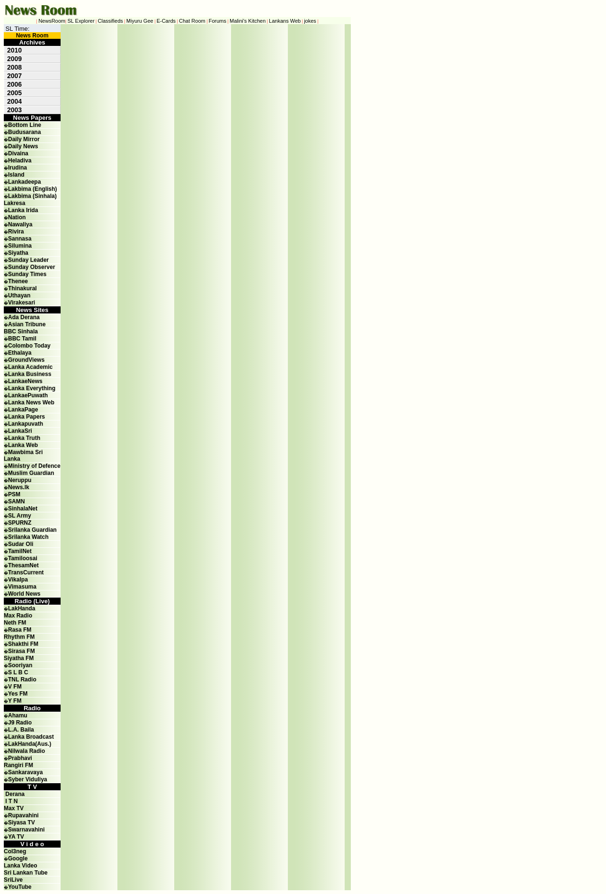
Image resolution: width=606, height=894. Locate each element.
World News (24, 593)
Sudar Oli (20, 544)
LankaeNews (25, 381)
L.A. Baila (21, 729)
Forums (217, 21)
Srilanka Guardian (32, 530)
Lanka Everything (31, 388)
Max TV (14, 808)
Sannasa (19, 238)
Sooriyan (20, 665)
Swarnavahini (26, 829)
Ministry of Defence (34, 466)
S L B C (18, 672)
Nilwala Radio (26, 751)
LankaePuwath (28, 395)
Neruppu (19, 480)
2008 (14, 67)
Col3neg (15, 851)
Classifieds (110, 21)
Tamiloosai (22, 558)
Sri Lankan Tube (25, 872)
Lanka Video (20, 865)
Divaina (18, 153)
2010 (14, 50)
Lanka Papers (26, 416)
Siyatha (18, 253)
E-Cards (166, 21)
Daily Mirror (24, 139)
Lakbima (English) (32, 189)
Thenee (18, 281)
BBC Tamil (22, 338)
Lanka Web (23, 445)
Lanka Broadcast (31, 736)
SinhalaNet (22, 508)
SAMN (16, 501)
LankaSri (20, 431)
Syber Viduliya (27, 779)
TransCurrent (26, 572)
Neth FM (15, 622)
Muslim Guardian (31, 473)
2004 (14, 101)
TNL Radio (22, 679)
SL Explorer (81, 21)
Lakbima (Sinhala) (32, 196)
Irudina (17, 167)
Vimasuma (22, 586)
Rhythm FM (19, 637)
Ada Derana (24, 317)
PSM (14, 494)
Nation (17, 217)
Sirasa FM (21, 651)
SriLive (13, 879)
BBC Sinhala (21, 331)
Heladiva (19, 160)
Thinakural (22, 288)
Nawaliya (20, 224)
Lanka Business (29, 374)
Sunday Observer (31, 267)
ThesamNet (23, 565)
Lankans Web (285, 21)
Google (17, 858)
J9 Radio (20, 722)
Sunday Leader (28, 260)
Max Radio (18, 615)
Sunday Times (27, 274)
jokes (310, 21)
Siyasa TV (21, 822)
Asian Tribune (26, 324)
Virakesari (21, 302)
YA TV (16, 836)
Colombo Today (29, 345)
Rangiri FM (18, 765)
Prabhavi (20, 758)
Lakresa (14, 203)
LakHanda (21, 608)
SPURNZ (19, 522)
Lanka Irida (23, 210)
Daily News (23, 146)
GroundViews (26, 360)
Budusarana (24, 132)
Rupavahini (23, 815)
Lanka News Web (31, 402)
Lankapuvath (25, 423)
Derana (14, 794)
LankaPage (23, 409)
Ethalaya (19, 352)
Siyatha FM (19, 658)
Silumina (20, 245)
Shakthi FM (23, 644)
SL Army (19, 515)
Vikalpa (18, 579)
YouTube (20, 887)
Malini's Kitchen (248, 21)
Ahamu (17, 715)
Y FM (14, 700)
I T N (11, 801)
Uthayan (19, 295)
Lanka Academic (30, 367)
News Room (32, 35)
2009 (14, 59)
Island (16, 174)
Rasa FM (19, 629)
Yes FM (17, 693)
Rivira (16, 231)
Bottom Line (24, 125)
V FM (15, 686)
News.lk (18, 487)
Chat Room (192, 21)
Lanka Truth (24, 438)
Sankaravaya (25, 772)
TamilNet (20, 551)
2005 (14, 93)
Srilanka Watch (28, 537)
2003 (14, 110)
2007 (14, 76)
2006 (14, 84)
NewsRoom (51, 21)
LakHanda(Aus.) (29, 744)
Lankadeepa (24, 182)
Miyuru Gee (139, 21)
